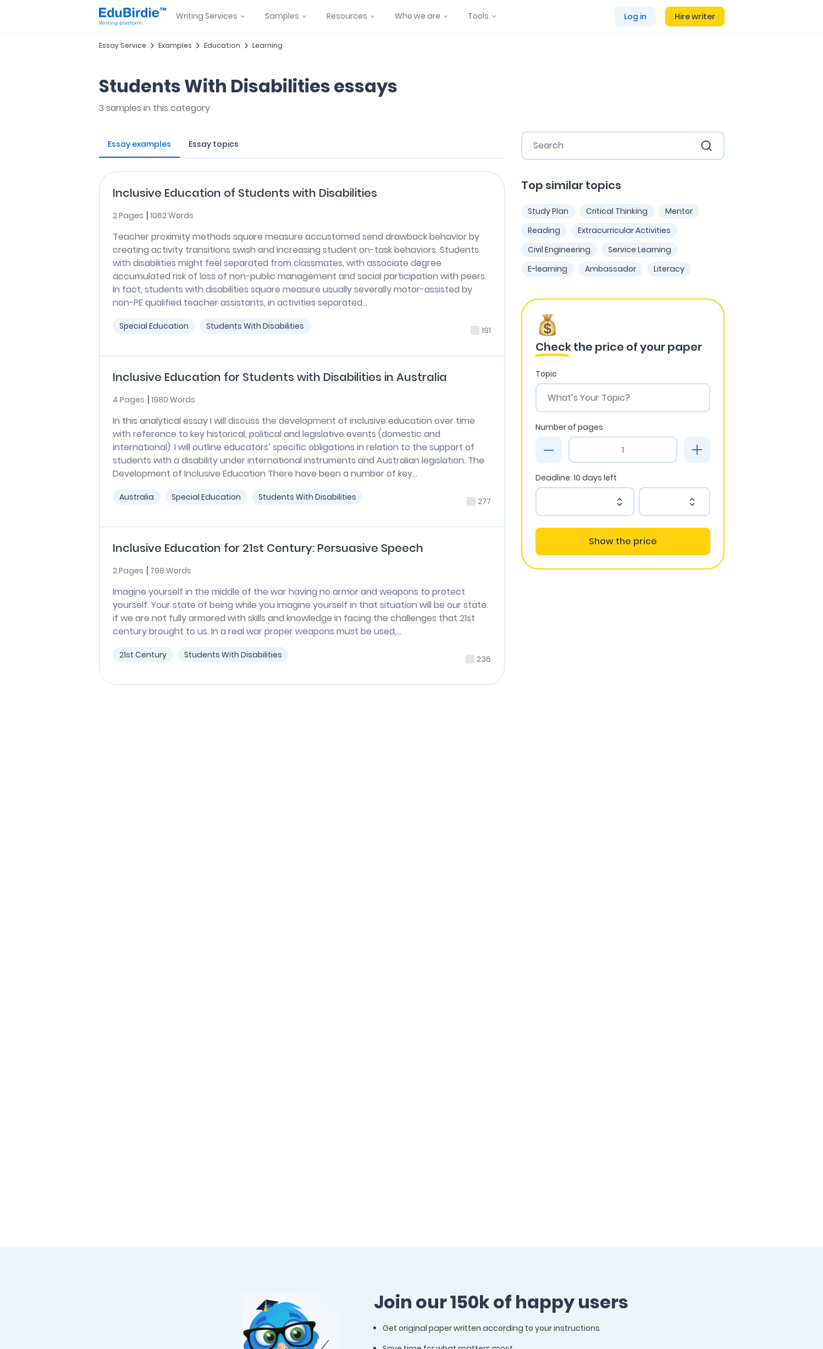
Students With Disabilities (255, 325)
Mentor (679, 211)
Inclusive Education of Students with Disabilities (245, 193)
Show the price (623, 541)
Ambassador (610, 268)
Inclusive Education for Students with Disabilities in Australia (280, 377)
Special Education (154, 325)
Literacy (669, 268)
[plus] (697, 449)
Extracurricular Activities (624, 230)
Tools (478, 15)
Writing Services (206, 15)
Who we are (417, 15)
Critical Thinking (617, 211)
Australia (136, 496)
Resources (347, 15)
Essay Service (122, 45)
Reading (544, 230)
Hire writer (695, 16)
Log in (635, 16)
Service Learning (639, 249)
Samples (282, 15)
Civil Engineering (559, 249)
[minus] (548, 449)
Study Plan (548, 211)
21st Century (143, 654)
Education (222, 45)
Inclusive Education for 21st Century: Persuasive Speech (268, 548)
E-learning (547, 268)
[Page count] (622, 449)
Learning (267, 45)
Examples (175, 45)
